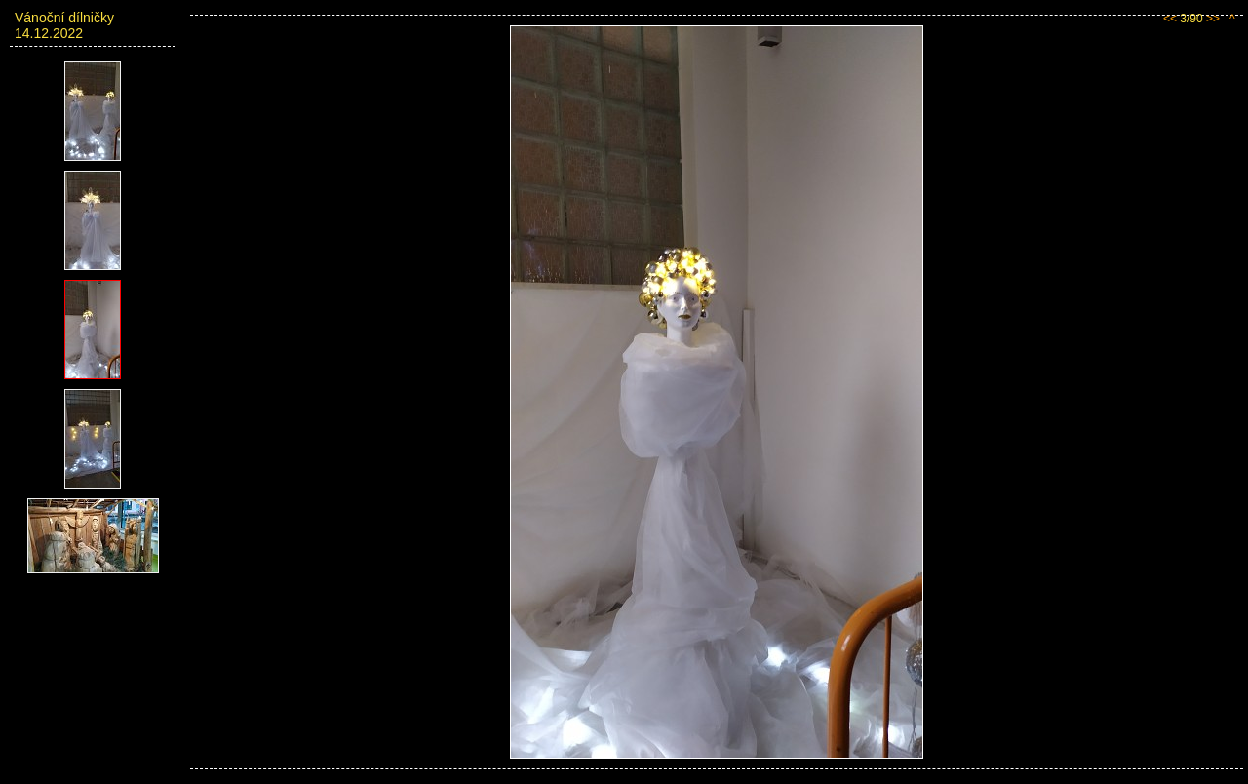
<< (1170, 18)
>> (1213, 18)
